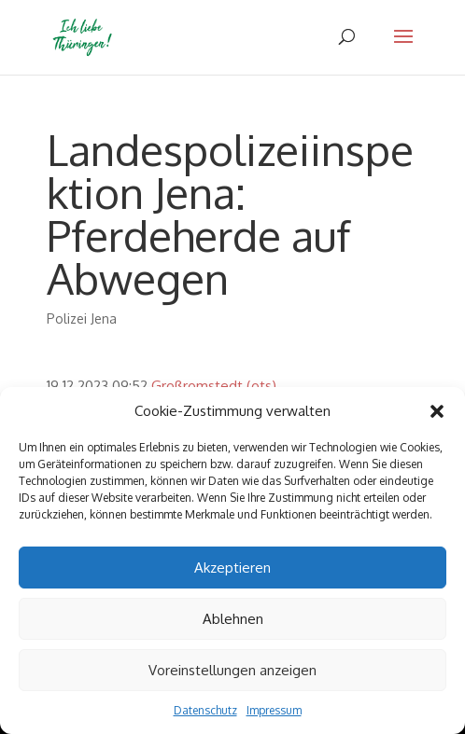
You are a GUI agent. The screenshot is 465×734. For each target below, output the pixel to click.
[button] (437, 411)
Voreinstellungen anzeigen (232, 670)
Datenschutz (205, 710)
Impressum (274, 710)
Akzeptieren (232, 567)
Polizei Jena (82, 318)
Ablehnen (233, 619)
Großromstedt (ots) (213, 386)
